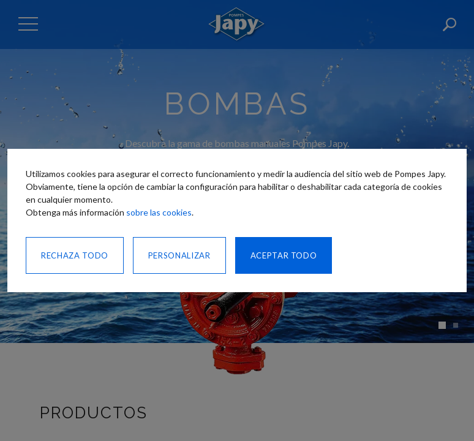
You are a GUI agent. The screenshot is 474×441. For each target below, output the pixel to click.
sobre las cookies (159, 212)
